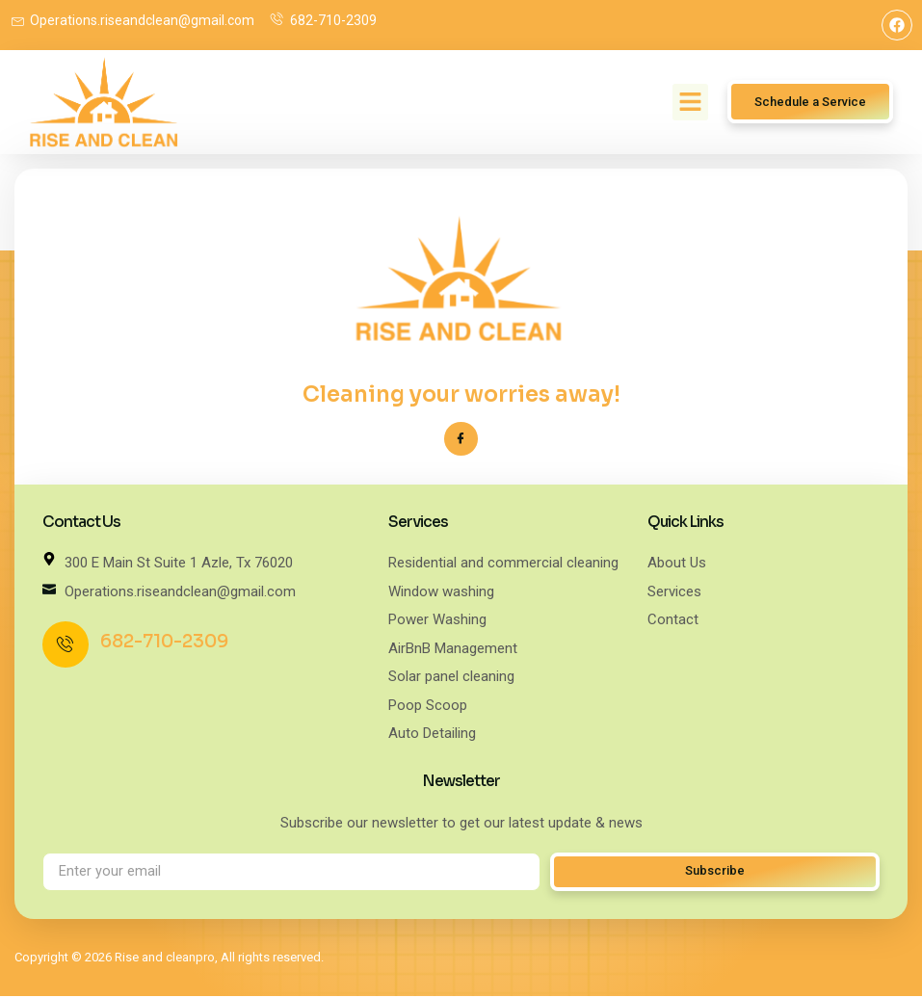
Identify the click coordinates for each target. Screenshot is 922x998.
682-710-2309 (164, 642)
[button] (690, 102)
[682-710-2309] (65, 646)
